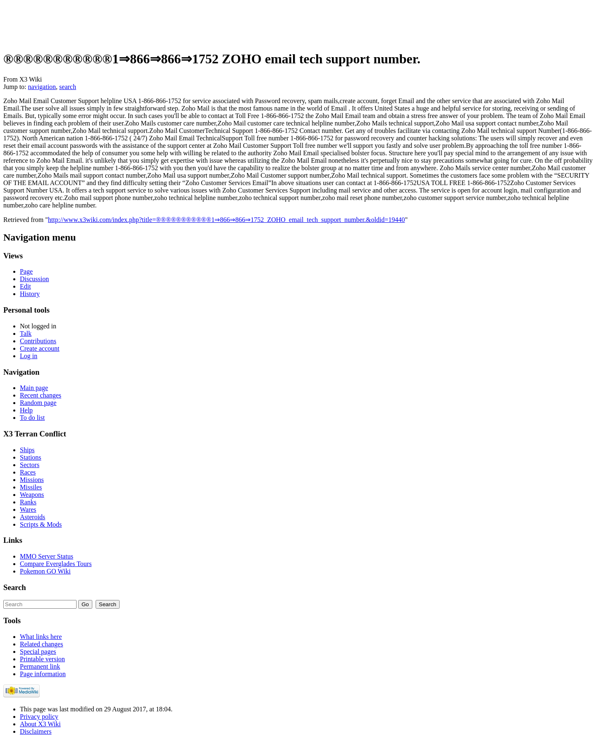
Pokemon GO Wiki (45, 571)
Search (14, 587)
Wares (28, 509)
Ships (27, 449)
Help (26, 410)
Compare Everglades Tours (55, 563)
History (30, 293)
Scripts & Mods (41, 524)
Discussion (34, 278)
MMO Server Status (46, 556)
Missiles (31, 487)
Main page (34, 387)
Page (26, 271)
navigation (42, 86)
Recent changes (40, 395)
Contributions (38, 340)
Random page (38, 402)
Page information (43, 673)
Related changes (41, 644)
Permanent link (40, 666)
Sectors (29, 464)
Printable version (42, 658)
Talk (25, 333)
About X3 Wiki (40, 724)
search (67, 86)
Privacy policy (39, 716)
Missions (32, 479)
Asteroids (32, 516)
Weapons (32, 494)
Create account (40, 348)
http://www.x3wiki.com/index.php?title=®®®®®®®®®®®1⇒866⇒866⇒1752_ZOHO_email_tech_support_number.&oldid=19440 (226, 219)
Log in (28, 355)
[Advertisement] (154, 22)
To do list (32, 417)
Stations (30, 457)
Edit (25, 286)
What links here (41, 636)
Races (28, 472)
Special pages (38, 651)
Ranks (28, 502)
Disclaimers (35, 731)
